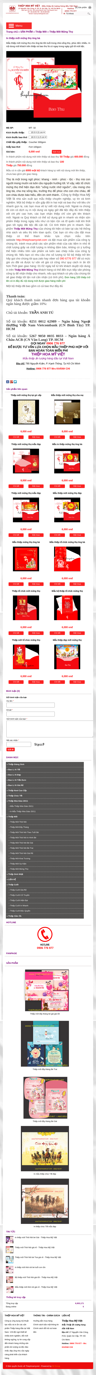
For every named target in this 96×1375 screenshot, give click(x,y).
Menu (19, 25)
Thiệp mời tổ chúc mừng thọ (26, 640)
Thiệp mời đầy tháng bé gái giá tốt (45, 1014)
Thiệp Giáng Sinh (15, 764)
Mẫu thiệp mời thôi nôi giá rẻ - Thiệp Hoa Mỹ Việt (36, 1287)
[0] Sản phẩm (81, 7)
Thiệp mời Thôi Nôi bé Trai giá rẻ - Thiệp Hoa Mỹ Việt (38, 1257)
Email (9, 710)
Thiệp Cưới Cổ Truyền (19, 895)
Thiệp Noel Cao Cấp (17, 790)
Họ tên (10, 701)
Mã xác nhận (12, 740)
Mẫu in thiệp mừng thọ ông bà (67, 444)
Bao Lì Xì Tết (13, 769)
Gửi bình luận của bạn (16, 719)
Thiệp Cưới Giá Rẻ (17, 890)
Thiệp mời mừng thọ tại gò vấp (26, 395)
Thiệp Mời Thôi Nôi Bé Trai (21, 848)
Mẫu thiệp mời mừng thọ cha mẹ (67, 395)
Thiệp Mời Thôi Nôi (17, 822)
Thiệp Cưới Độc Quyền (19, 911)
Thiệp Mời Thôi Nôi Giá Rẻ (21, 853)
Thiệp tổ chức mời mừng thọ (26, 591)
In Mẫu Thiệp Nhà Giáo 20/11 (22, 811)
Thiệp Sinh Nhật (15, 874)
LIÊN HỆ (11, 879)
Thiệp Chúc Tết (14, 796)
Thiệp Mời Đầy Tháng (19, 827)
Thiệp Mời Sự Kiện (17, 864)
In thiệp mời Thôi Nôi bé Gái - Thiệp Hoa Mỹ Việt (36, 1237)
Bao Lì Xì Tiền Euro (16, 780)
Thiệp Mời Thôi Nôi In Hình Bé (22, 837)
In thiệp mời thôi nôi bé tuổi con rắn (30, 1267)
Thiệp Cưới (12, 885)
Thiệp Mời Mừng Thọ (26, 228)
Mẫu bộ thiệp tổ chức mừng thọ (67, 591)
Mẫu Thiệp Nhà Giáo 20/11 (21, 806)
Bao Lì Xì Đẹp (14, 775)
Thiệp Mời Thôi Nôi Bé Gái (21, 843)
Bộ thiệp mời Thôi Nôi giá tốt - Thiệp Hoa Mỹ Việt (36, 1277)
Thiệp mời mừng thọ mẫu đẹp (26, 444)
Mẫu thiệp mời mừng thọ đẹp (67, 493)
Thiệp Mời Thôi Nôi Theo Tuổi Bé (24, 832)
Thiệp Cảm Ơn (14, 916)
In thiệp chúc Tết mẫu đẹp (45, 1226)
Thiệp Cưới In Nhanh (18, 905)
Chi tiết (16, 437)
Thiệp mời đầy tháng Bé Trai (45, 1069)
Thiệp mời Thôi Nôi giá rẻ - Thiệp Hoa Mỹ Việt (34, 1247)
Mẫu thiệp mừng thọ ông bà (26, 542)
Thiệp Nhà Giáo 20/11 (17, 801)
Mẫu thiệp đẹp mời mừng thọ (67, 640)
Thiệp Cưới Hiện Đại (18, 900)
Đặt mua (56, 152)
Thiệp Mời (12, 817)
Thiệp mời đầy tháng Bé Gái (45, 1121)
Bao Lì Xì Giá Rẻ (15, 785)
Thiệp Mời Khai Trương (19, 858)
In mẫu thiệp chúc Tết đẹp (45, 1174)
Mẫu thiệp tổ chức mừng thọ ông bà (67, 542)
